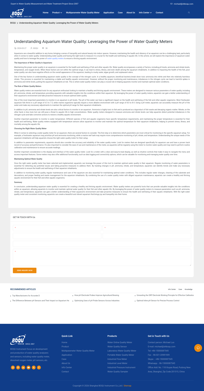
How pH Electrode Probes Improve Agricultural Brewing (96, 295)
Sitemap (127, 385)
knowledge (188, 289)
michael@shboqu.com (181, 4)
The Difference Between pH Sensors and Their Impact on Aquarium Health (40, 301)
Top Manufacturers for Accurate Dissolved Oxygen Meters (26, 296)
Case (180, 289)
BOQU (13, 23)
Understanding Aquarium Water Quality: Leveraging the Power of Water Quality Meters (58, 23)
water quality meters (55, 58)
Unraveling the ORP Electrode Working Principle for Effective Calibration (165, 295)
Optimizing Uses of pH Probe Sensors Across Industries (96, 301)
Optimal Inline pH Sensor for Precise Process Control (158, 301)
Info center (172, 289)
